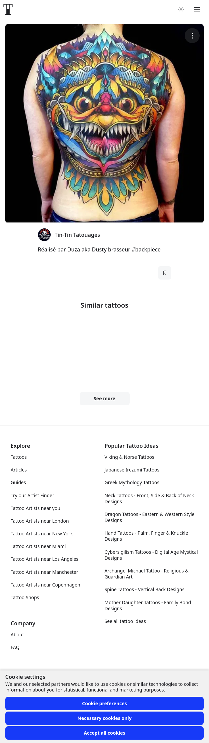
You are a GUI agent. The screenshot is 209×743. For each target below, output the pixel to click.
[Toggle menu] (197, 9)
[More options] (192, 35)
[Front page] (8, 9)
